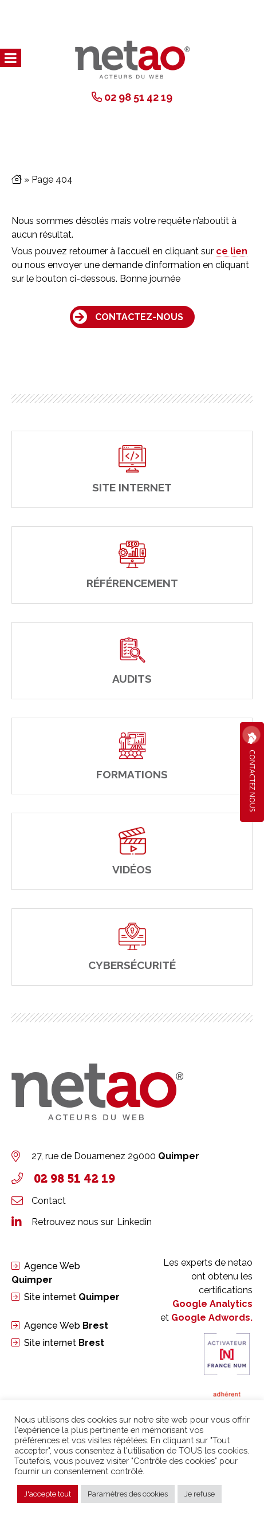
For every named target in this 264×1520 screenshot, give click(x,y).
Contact (48, 1200)
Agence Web (66, 1325)
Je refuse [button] (199, 1494)
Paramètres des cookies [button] (128, 1494)
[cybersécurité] (132, 947)
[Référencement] (132, 565)
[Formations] (132, 756)
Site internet (72, 1296)
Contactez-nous (139, 317)
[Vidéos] (132, 851)
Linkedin (134, 1221)
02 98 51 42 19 (138, 97)
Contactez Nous (252, 772)
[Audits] (132, 660)
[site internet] (132, 469)
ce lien (231, 251)
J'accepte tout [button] (47, 1494)
